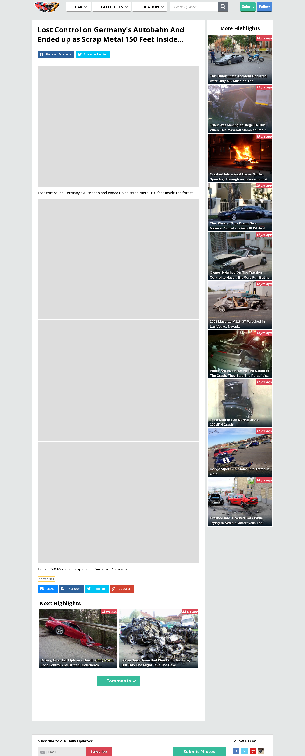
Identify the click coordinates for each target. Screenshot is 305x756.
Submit (248, 6)
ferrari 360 (46, 579)
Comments (121, 681)
